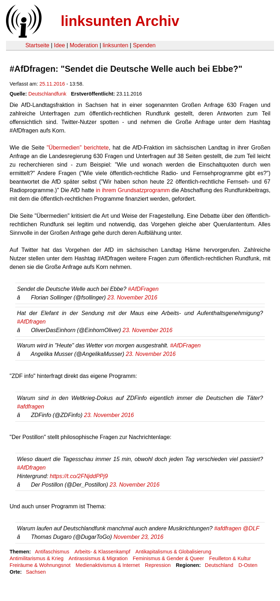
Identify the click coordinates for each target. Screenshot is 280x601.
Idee (59, 45)
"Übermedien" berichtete (77, 148)
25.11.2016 (52, 84)
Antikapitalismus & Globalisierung (174, 551)
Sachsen (36, 572)
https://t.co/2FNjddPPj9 (79, 476)
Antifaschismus (52, 551)
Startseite (37, 45)
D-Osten (248, 565)
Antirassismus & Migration (97, 558)
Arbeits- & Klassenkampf (103, 551)
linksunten (115, 45)
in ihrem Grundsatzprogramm (133, 190)
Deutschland (219, 565)
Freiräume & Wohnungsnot (40, 565)
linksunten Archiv (120, 21)
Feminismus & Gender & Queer (168, 558)
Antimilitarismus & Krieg (37, 558)
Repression (158, 565)
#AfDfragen (31, 322)
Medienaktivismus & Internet (108, 565)
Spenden (144, 45)
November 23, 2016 (139, 537)
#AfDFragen (143, 289)
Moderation (84, 45)
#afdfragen (30, 407)
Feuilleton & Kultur (230, 558)
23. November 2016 (133, 297)
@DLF (251, 528)
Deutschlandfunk (47, 94)
